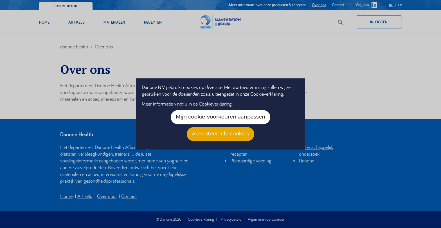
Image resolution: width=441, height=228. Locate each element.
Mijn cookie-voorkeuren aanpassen (220, 117)
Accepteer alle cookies (220, 134)
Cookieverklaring (215, 104)
